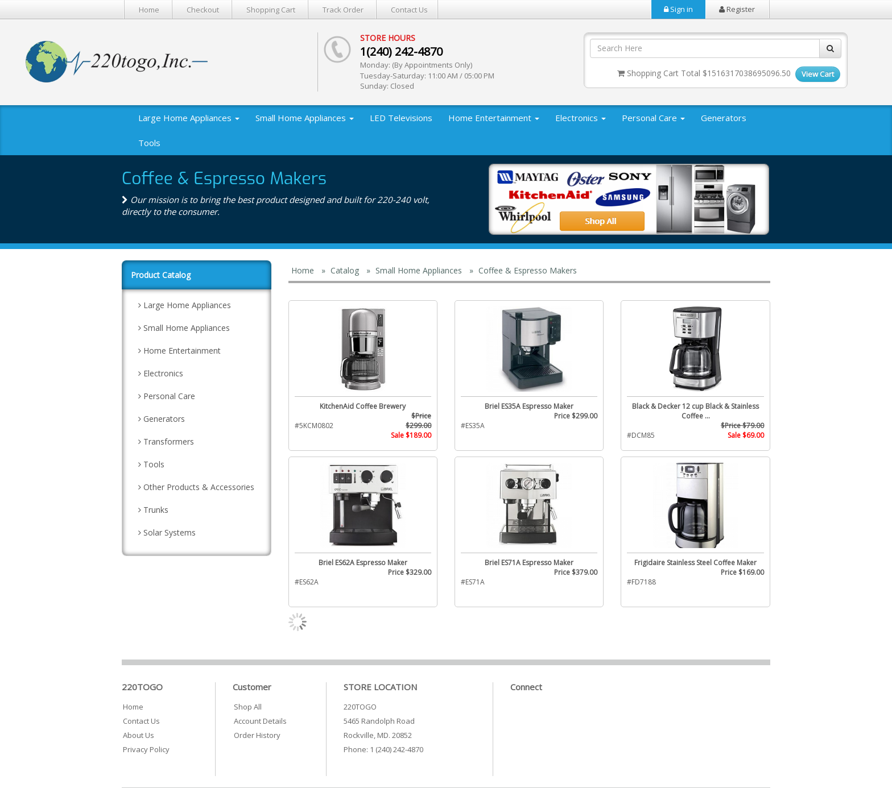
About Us (138, 735)
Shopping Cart (270, 10)
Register (737, 9)
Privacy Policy (146, 749)
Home (149, 10)
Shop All (248, 707)
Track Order (343, 10)
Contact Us (409, 10)
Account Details (260, 721)
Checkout (203, 10)
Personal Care (653, 117)
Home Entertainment (493, 117)
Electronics (580, 117)
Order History (257, 735)
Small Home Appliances (304, 117)
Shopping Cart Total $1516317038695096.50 (704, 73)
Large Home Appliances (188, 117)
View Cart (818, 74)
